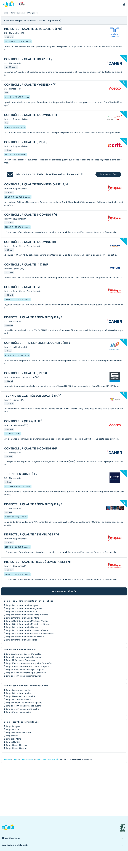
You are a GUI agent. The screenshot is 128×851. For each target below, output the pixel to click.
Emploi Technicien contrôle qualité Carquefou (28, 666)
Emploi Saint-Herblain (16, 745)
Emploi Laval (12, 735)
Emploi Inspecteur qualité (18, 699)
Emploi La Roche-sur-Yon (18, 732)
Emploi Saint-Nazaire (16, 748)
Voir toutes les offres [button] (64, 591)
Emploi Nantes (13, 742)
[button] (124, 4)
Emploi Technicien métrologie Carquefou (25, 669)
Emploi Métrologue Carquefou (20, 660)
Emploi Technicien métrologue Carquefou (26, 672)
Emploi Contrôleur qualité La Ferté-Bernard (27, 614)
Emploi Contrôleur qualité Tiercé (21, 639)
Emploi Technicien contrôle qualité (22, 709)
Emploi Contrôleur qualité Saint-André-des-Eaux (30, 633)
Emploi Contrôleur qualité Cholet (22, 611)
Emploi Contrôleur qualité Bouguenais (24, 608)
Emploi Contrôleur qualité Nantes (22, 627)
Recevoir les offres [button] (108, 174)
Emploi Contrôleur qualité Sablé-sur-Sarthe (27, 630)
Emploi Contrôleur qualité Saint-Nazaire (25, 636)
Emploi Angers (13, 726)
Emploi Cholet (13, 729)
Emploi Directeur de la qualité (20, 696)
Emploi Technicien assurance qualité (23, 705)
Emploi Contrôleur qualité (18, 693)
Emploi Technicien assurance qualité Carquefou (29, 663)
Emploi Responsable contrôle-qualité (24, 702)
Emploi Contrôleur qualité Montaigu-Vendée (27, 621)
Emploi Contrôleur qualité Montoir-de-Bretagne (29, 624)
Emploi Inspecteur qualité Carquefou (23, 657)
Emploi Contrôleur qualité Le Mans (22, 617)
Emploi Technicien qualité (18, 712)
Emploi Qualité (27, 759)
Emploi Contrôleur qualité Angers (22, 605)
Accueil (7, 759)
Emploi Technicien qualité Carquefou (23, 675)
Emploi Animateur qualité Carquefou (23, 654)
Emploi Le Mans (13, 738)
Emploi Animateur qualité (18, 690)
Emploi (16, 759)
